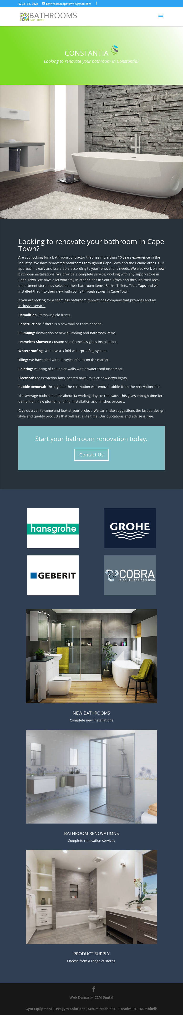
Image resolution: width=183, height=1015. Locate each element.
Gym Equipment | (40, 1008)
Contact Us (91, 454)
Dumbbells (149, 1008)
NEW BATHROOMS (91, 713)
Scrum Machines (101, 1008)
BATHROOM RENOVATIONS (91, 833)
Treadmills (127, 1008)
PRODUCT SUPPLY (91, 953)
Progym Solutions (70, 1008)
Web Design (79, 997)
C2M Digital (104, 997)
